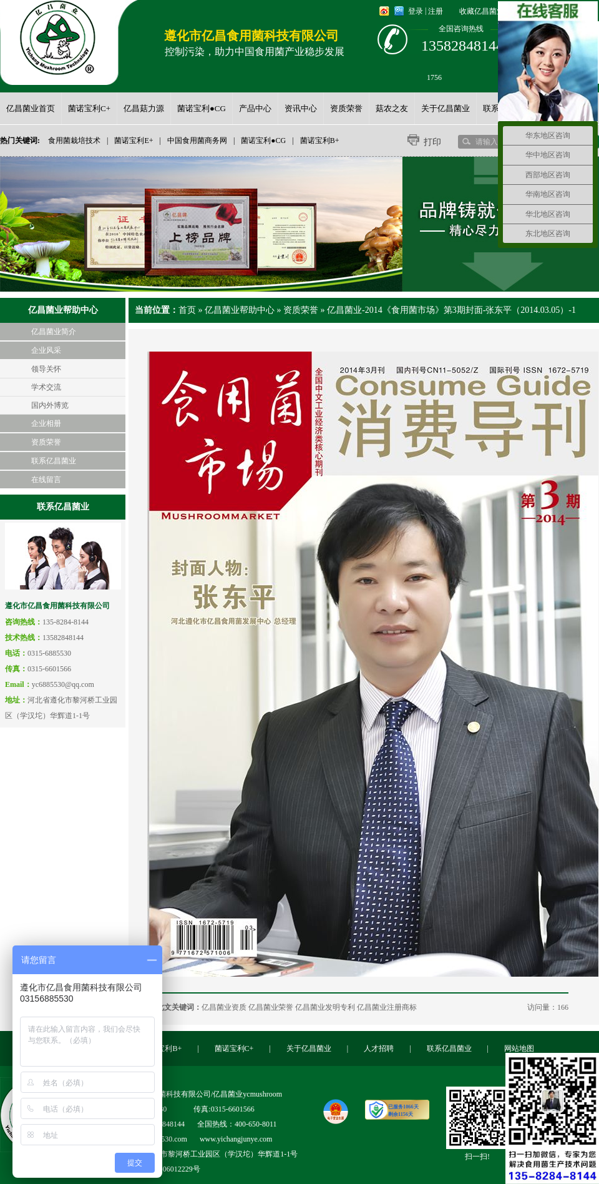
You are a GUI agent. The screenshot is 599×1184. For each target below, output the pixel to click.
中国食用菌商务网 (197, 140)
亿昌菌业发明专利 (325, 1007)
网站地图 (519, 1048)
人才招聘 (379, 1048)
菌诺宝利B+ (319, 140)
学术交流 (46, 387)
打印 (432, 142)
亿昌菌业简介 (53, 331)
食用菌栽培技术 (74, 140)
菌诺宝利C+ (234, 1048)
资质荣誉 (46, 442)
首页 (187, 310)
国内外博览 (50, 405)
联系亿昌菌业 (53, 460)
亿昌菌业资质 (224, 1007)
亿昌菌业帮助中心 (240, 310)
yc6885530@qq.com (63, 684)
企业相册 (46, 423)
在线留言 (46, 479)
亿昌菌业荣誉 (270, 1007)
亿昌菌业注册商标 (387, 1007)
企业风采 (46, 350)
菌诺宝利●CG (263, 140)
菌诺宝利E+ (133, 140)
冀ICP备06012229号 (168, 1169)
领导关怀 (46, 369)
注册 (435, 11)
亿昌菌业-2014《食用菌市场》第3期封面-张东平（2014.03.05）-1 (451, 310)
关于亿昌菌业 (308, 1048)
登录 (415, 11)
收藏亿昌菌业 (481, 11)
